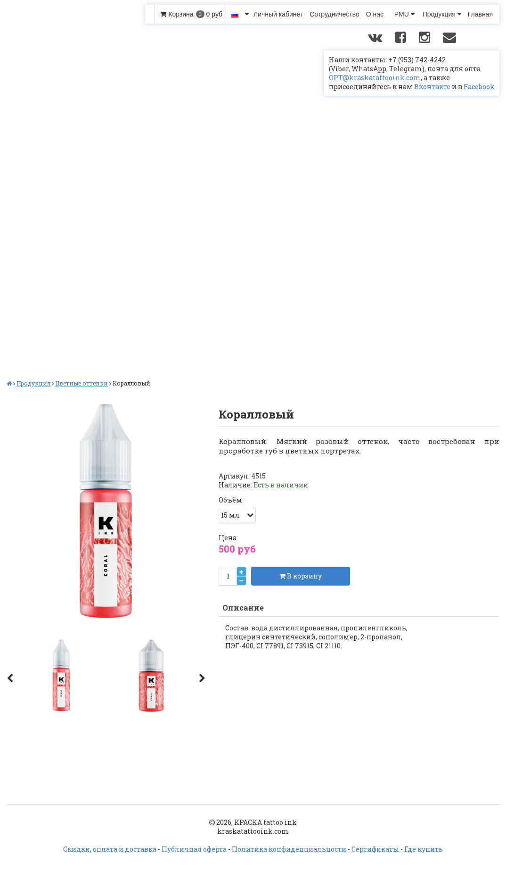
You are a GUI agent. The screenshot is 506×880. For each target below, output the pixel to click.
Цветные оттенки (81, 383)
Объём (230, 500)
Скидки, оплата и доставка (109, 849)
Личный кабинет (278, 14)
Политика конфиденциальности (289, 849)
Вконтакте (432, 86)
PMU (404, 14)
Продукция (442, 14)
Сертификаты (375, 849)
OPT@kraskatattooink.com (375, 77)
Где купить (423, 849)
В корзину (300, 575)
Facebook (479, 86)
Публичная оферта (194, 849)
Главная (480, 14)
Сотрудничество (334, 14)
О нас (375, 14)
